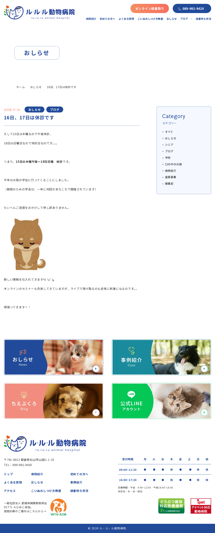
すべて (169, 132)
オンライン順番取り (149, 8)
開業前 (169, 183)
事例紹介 (76, 482)
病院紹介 (91, 19)
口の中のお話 (173, 164)
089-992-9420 (193, 8)
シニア (169, 144)
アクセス (10, 491)
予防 (168, 157)
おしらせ (172, 19)
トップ (8, 474)
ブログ (169, 151)
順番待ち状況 (203, 19)
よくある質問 (126, 19)
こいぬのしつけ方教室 (150, 19)
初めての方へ (107, 19)
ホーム (20, 87)
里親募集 (170, 177)
